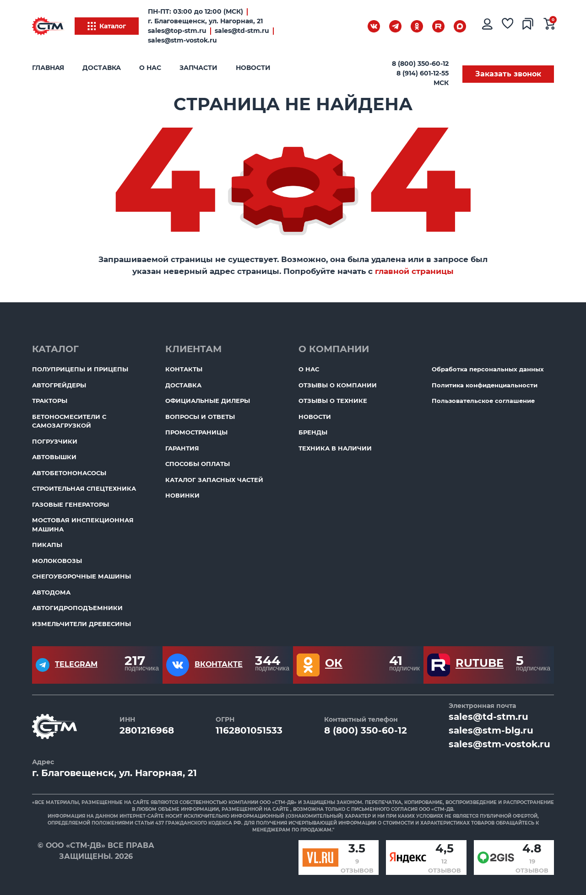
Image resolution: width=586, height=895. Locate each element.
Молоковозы (57, 560)
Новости (253, 68)
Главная (48, 68)
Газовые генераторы (70, 504)
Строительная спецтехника (84, 488)
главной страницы (414, 271)
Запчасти (198, 68)
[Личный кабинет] (487, 26)
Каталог (106, 26)
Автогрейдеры (59, 385)
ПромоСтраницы (196, 432)
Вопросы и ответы (200, 416)
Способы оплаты (197, 463)
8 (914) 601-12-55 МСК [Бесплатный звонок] (422, 78)
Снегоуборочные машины (81, 576)
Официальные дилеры (207, 400)
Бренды (312, 432)
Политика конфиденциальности (484, 385)
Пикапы (47, 544)
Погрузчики (54, 441)
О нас (150, 68)
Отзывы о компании (337, 385)
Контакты (183, 369)
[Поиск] (350, 28)
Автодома (51, 592)
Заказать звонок (508, 74)
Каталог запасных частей (214, 479)
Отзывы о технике (332, 400)
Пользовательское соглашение (483, 400)
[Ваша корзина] (549, 26)
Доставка (101, 68)
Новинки (182, 495)
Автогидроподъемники (77, 607)
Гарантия (182, 448)
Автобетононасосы (69, 473)
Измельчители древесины (81, 623)
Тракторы (49, 400)
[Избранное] (508, 26)
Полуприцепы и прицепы (80, 369)
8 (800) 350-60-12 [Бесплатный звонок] (420, 63)
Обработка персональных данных (488, 369)
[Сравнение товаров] (528, 26)
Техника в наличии (335, 448)
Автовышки (54, 457)
